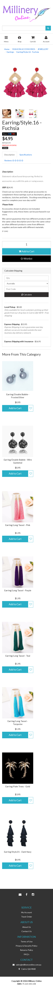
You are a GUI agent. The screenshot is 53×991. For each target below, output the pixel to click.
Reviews (13, 160)
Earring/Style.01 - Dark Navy (17, 852)
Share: (9, 134)
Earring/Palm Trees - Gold (17, 786)
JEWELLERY (43, 49)
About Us (26, 927)
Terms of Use (27, 941)
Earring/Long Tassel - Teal (17, 655)
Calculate (26, 294)
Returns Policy (26, 950)
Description (9, 154)
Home (6, 49)
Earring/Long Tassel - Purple (17, 590)
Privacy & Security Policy (26, 946)
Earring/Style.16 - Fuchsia (28, 52)
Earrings (10, 52)
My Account (26, 912)
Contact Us (26, 931)
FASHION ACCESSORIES (23, 49)
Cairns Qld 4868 (26, 969)
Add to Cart (26, 251)
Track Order (26, 916)
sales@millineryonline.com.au (26, 964)
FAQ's (26, 954)
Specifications (26, 154)
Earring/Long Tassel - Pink (17, 525)
